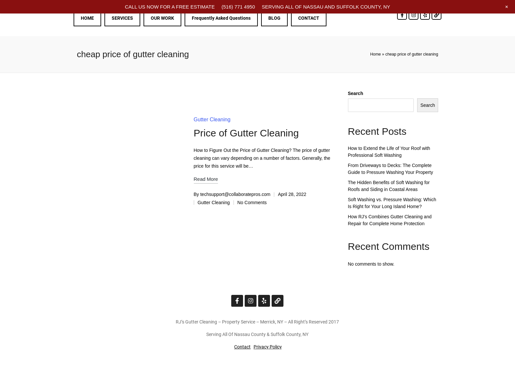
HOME (87, 18)
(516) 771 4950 (238, 7)
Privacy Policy (268, 346)
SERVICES (122, 18)
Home (375, 54)
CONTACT (308, 18)
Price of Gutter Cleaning (246, 133)
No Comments (252, 202)
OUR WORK (162, 18)
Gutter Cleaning (212, 119)
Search (355, 93)
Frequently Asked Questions (221, 18)
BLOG (274, 18)
